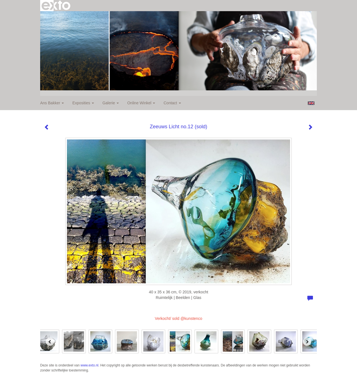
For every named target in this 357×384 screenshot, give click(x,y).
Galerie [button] (110, 103)
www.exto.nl (89, 365)
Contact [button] (172, 103)
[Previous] (50, 341)
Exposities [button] (83, 103)
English (311, 103)
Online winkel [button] (141, 103)
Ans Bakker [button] (52, 103)
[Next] (307, 341)
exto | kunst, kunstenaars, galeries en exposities (56, 5)
